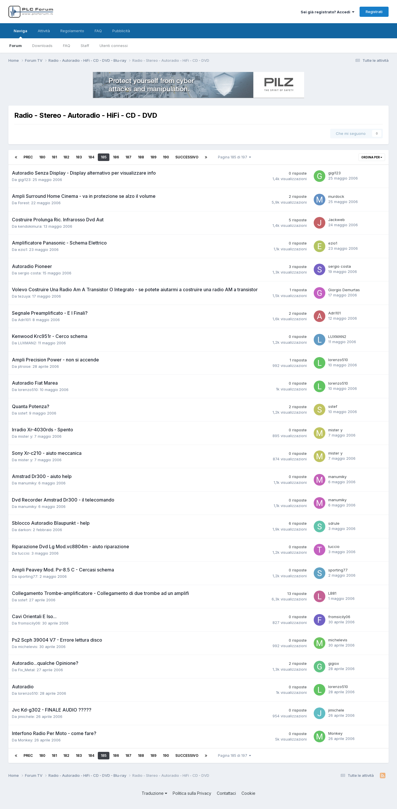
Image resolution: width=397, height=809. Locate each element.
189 (153, 157)
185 (104, 157)
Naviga (20, 33)
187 (128, 157)
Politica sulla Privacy (192, 793)
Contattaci (226, 793)
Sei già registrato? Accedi (327, 12)
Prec (28, 157)
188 (141, 157)
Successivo (186, 157)
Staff (85, 45)
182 (66, 157)
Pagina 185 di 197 (234, 157)
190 (166, 157)
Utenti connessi (114, 45)
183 (79, 157)
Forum (15, 45)
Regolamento (72, 30)
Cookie (248, 793)
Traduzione (154, 793)
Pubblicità (121, 30)
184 (91, 157)
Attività (44, 30)
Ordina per (371, 157)
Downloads (42, 45)
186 (116, 157)
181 (54, 157)
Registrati (374, 11)
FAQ (66, 45)
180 (42, 157)
